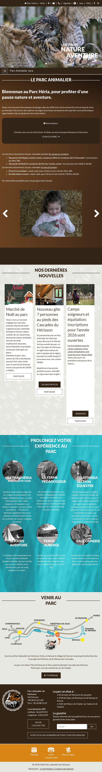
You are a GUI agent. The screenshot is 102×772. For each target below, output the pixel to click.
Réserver (80, 408)
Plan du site (42, 751)
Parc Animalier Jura (21, 70)
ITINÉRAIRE (51, 653)
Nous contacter (38, 702)
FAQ (88, 3)
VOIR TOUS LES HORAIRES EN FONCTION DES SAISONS (57, 713)
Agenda (66, 3)
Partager (18, 370)
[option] (51, 225)
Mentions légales (57, 751)
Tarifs (42, 3)
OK (91, 704)
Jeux (81, 3)
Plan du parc (51, 136)
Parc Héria (30, 3)
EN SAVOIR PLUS (49, 379)
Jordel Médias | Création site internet (57, 746)
